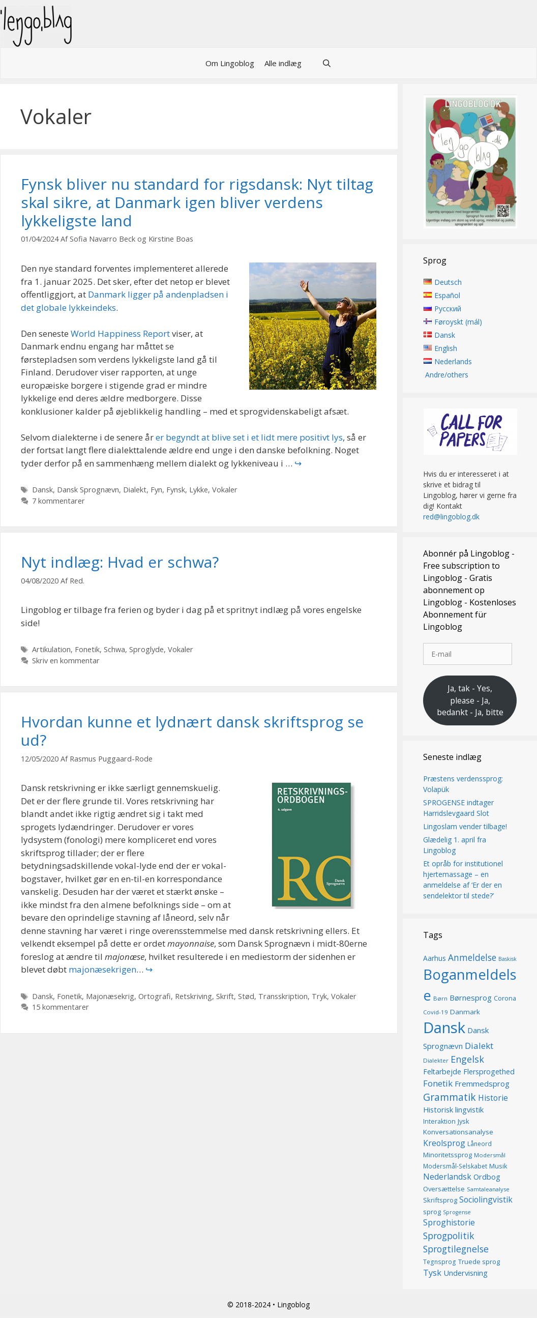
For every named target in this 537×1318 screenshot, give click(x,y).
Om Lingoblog (229, 63)
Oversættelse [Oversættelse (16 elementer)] (444, 1188)
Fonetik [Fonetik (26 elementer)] (438, 1083)
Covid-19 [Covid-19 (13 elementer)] (435, 1012)
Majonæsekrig (110, 996)
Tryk (319, 996)
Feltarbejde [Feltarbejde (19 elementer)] (442, 1071)
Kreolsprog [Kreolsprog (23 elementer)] (444, 1143)
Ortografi (154, 996)
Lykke (198, 489)
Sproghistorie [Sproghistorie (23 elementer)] (449, 1222)
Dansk (42, 489)
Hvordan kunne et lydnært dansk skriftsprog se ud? (192, 730)
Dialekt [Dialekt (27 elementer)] (479, 1045)
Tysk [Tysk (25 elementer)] (432, 1272)
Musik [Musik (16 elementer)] (498, 1165)
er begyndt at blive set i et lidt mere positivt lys (249, 437)
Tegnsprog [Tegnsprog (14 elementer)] (439, 1261)
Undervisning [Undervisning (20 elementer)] (465, 1273)
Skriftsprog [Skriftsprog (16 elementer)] (440, 1200)
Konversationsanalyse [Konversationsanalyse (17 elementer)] (458, 1132)
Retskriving (193, 996)
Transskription (283, 996)
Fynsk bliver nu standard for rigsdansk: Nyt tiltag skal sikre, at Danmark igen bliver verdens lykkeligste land (197, 202)
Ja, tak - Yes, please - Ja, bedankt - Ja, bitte (470, 700)
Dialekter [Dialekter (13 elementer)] (436, 1060)
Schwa (114, 649)
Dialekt (134, 489)
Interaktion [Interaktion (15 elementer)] (439, 1121)
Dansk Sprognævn (88, 489)
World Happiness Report (120, 333)
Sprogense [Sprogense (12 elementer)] (457, 1212)
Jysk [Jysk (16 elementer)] (463, 1121)
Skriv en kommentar (66, 660)
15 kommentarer (60, 1007)
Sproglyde (146, 649)
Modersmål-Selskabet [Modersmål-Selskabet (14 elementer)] (455, 1166)
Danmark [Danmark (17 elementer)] (465, 1011)
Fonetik (87, 649)
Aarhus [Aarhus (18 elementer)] (434, 958)
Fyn (156, 489)
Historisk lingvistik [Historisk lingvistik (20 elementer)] (453, 1109)
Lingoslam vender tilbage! (465, 827)
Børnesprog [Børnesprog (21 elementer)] (471, 997)
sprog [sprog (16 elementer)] (432, 1211)
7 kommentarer (58, 501)
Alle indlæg (283, 63)
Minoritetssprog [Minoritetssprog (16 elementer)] (447, 1155)
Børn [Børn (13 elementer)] (440, 998)
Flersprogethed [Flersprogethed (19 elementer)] (489, 1071)
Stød (246, 996)
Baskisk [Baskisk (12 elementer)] (507, 959)
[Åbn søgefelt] (327, 63)
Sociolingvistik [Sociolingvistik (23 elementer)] (486, 1199)
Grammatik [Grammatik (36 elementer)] (449, 1097)
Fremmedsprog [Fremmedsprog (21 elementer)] (482, 1083)
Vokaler (224, 489)
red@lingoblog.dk (451, 517)
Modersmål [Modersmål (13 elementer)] (489, 1155)
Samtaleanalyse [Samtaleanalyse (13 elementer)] (488, 1189)
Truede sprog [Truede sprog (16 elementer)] (479, 1261)
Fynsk (175, 489)
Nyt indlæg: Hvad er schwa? (120, 561)
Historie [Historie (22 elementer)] (493, 1098)
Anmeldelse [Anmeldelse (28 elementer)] (472, 958)
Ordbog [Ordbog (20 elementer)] (486, 1176)
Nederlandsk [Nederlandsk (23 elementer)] (447, 1176)
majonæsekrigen (102, 969)
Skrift (225, 996)
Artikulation (51, 649)
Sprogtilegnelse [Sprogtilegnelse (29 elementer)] (456, 1249)
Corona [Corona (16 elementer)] (505, 998)
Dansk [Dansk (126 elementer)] (444, 1028)
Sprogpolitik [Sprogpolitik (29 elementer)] (448, 1235)
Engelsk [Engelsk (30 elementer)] (467, 1059)
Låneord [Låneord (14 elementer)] (479, 1143)
